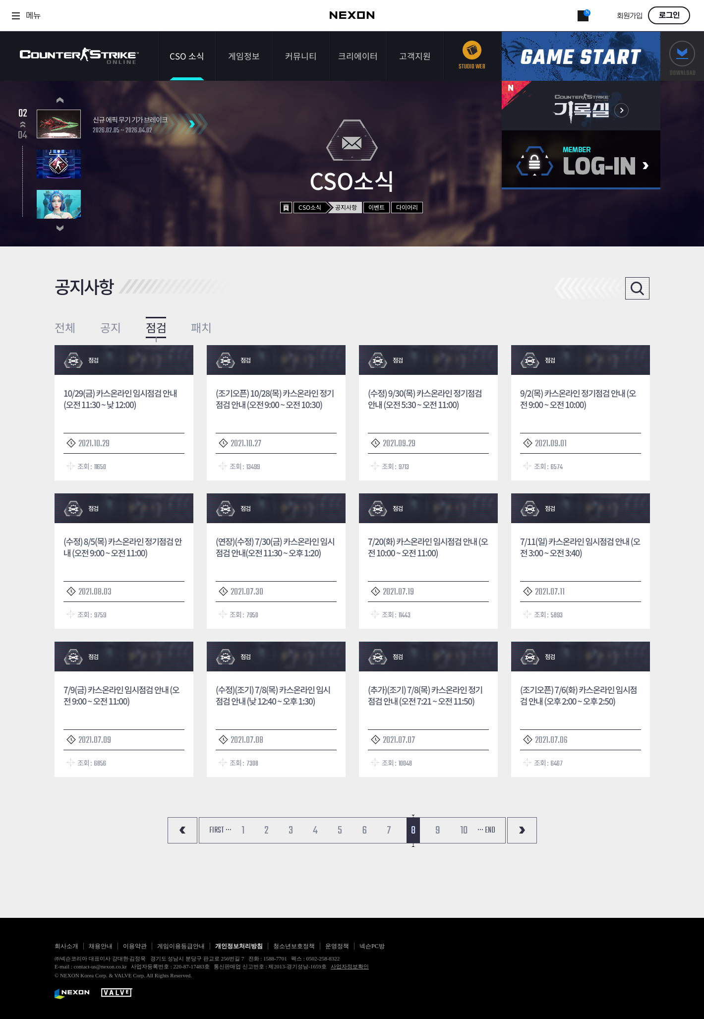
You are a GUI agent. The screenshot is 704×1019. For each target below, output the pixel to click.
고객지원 (415, 56)
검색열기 (637, 288)
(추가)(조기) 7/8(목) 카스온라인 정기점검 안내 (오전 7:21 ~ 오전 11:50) (425, 695)
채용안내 (101, 946)
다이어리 (407, 207)
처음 (182, 830)
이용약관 (135, 946)
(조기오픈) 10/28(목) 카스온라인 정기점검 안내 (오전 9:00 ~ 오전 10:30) (275, 398)
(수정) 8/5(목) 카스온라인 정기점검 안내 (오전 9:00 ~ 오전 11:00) (122, 547)
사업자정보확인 (350, 966)
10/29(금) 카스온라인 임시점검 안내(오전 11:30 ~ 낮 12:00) (120, 398)
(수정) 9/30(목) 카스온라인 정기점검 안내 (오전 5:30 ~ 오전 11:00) (425, 398)
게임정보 (244, 56)
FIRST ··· (220, 830)
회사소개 (66, 946)
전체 (65, 327)
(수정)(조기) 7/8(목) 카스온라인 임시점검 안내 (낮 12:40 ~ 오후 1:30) (273, 695)
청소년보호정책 (294, 946)
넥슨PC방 (372, 946)
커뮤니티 (301, 56)
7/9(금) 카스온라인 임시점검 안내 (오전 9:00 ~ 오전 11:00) (121, 695)
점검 (156, 327)
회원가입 (630, 16)
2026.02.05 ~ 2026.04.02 (122, 131)
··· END (486, 830)
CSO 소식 (187, 56)
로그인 (669, 15)
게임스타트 (581, 56)
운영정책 (337, 946)
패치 (201, 327)
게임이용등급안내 (181, 946)
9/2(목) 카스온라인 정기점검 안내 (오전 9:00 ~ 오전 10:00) (578, 398)
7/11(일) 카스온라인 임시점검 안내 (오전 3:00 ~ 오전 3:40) (580, 547)
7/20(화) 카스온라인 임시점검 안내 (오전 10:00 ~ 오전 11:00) (428, 547)
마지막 (522, 830)
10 (464, 830)
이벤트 (376, 207)
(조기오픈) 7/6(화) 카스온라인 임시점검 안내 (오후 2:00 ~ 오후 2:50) (578, 695)
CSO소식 (309, 207)
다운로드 (682, 56)
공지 (110, 327)
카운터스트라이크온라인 (79, 55)
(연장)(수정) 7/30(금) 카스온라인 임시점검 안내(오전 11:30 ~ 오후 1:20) (275, 547)
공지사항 (346, 207)
